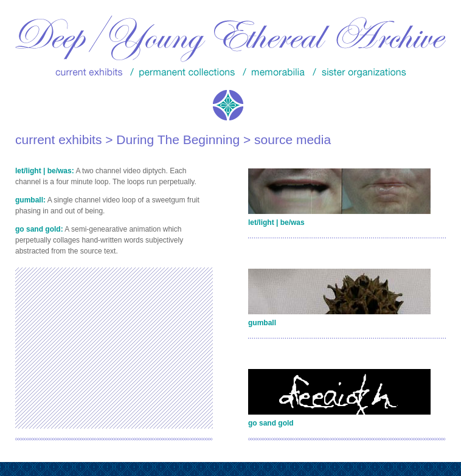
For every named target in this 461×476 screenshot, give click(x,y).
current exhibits (58, 140)
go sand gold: (39, 229)
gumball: (30, 200)
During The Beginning (178, 140)
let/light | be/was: (44, 171)
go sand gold (271, 423)
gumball (262, 323)
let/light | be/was (276, 222)
